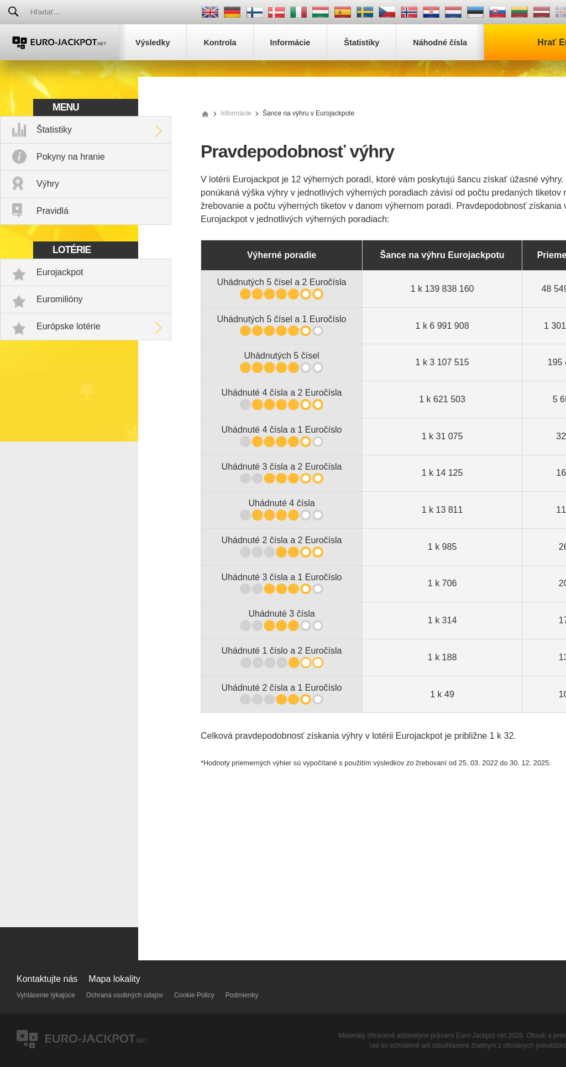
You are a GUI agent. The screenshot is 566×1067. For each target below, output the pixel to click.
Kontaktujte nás (47, 979)
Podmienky (242, 995)
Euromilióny (59, 299)
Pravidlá (52, 210)
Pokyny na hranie (70, 156)
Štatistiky (54, 129)
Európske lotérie (68, 326)
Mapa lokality (114, 979)
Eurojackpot (59, 272)
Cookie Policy (194, 995)
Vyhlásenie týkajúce (46, 995)
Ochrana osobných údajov (124, 995)
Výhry (47, 183)
